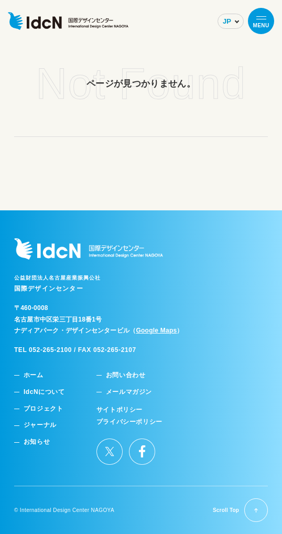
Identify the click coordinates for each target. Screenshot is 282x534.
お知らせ (37, 442)
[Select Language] (231, 21)
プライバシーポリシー (129, 422)
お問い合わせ (126, 375)
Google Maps (156, 330)
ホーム (34, 375)
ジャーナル (40, 425)
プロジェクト (43, 408)
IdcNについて (44, 392)
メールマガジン (129, 392)
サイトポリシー (119, 410)
